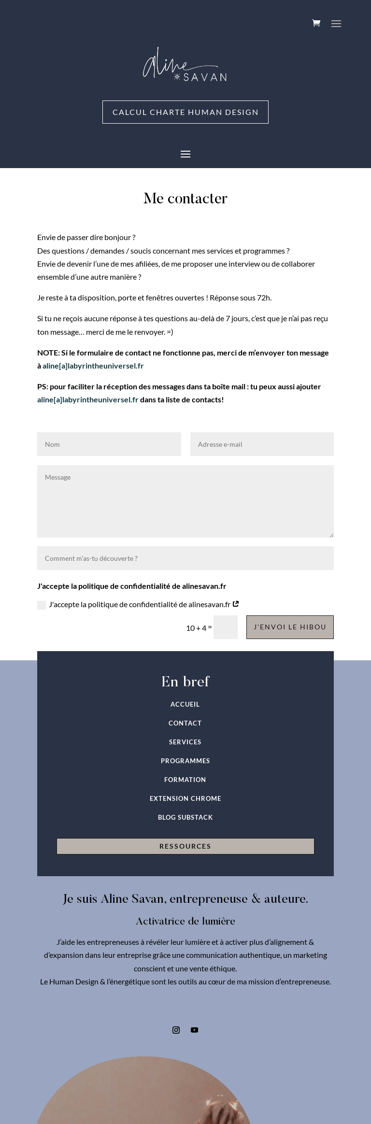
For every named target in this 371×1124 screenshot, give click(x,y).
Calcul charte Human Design (186, 112)
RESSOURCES (185, 846)
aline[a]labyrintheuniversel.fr (93, 365)
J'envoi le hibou (290, 627)
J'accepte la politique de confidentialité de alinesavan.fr (138, 604)
